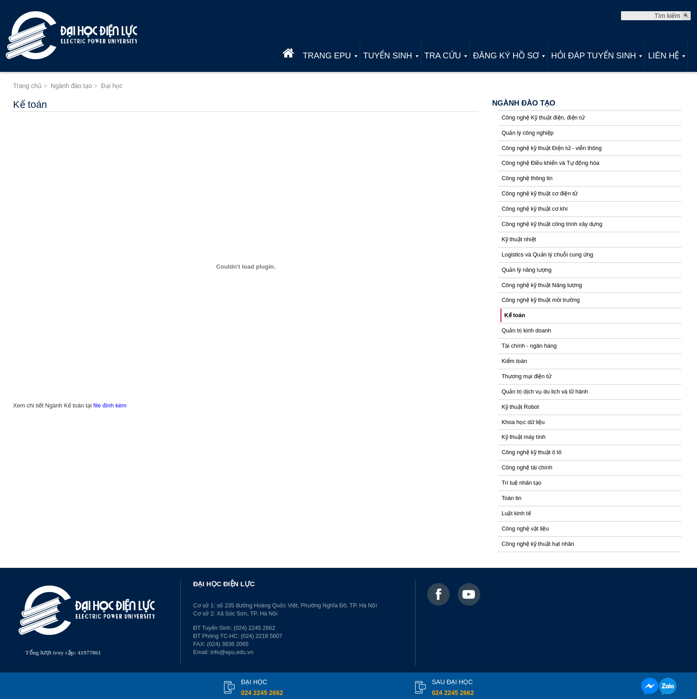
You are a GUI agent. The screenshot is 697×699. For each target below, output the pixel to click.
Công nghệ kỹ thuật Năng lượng (541, 285)
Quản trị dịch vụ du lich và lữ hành (544, 392)
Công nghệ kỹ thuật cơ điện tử (539, 193)
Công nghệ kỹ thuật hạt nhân (537, 544)
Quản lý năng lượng (526, 270)
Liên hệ (663, 55)
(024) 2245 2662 (254, 628)
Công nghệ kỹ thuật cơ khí (534, 209)
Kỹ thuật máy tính (523, 437)
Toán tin (511, 498)
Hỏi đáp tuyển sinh (593, 55)
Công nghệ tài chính (526, 468)
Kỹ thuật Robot (520, 407)
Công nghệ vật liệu (525, 529)
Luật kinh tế (516, 513)
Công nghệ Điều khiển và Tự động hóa (550, 163)
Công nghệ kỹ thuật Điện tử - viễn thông (551, 148)
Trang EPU (327, 55)
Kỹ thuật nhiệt (518, 239)
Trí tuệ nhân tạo (521, 483)
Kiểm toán (514, 361)
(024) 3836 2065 (227, 644)
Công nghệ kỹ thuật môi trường (540, 300)
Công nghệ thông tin (526, 178)
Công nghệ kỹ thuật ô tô (531, 452)
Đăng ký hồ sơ (506, 55)
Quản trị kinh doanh (526, 330)
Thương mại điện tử (526, 376)
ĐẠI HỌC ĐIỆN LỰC (224, 584)
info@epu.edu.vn (231, 652)
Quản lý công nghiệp (527, 133)
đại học (262, 688)
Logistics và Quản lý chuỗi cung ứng (547, 255)
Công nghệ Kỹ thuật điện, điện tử (542, 118)
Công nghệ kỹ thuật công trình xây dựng (551, 224)
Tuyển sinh (387, 55)
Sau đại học (453, 688)
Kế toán (514, 315)
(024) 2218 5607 (261, 636)
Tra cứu (442, 55)
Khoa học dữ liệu (523, 422)
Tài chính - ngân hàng (529, 346)
